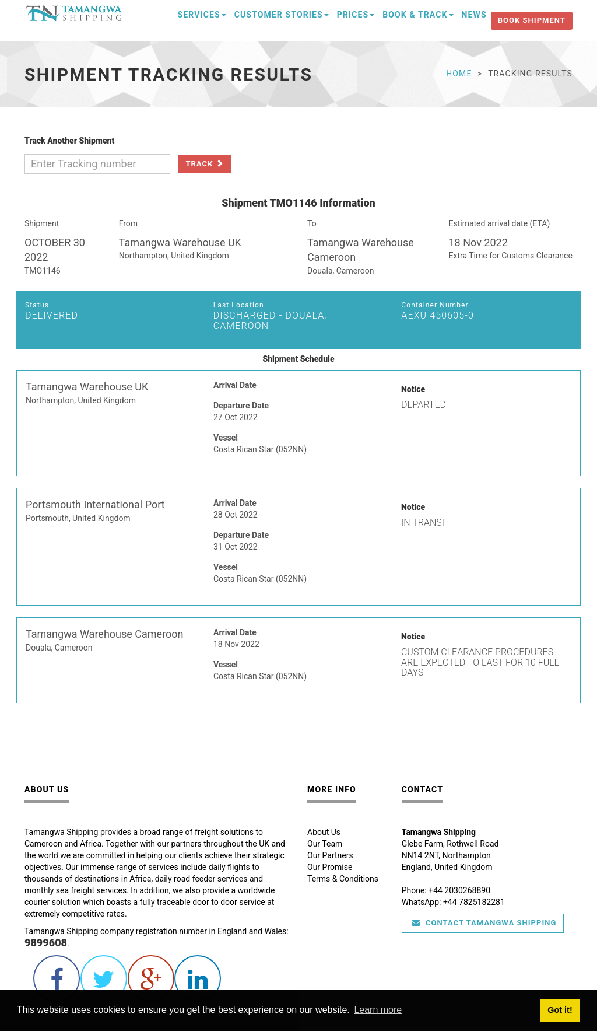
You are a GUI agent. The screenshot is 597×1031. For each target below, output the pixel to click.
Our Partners (330, 855)
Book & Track (417, 14)
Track (204, 163)
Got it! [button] (559, 1010)
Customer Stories (281, 14)
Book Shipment (532, 20)
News (474, 14)
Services (202, 14)
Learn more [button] (378, 1010)
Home (459, 73)
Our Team (324, 843)
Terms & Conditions (342, 878)
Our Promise (329, 867)
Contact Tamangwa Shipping (484, 922)
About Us (323, 832)
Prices (355, 14)
